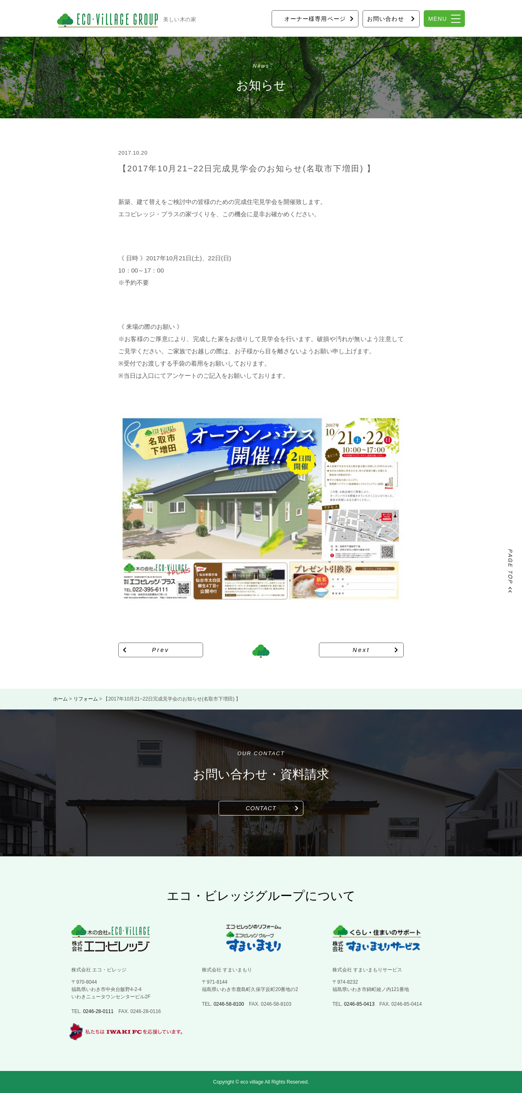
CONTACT (261, 808)
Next (361, 650)
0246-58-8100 (229, 1004)
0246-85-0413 (359, 1004)
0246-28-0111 (98, 1011)
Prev (161, 650)
